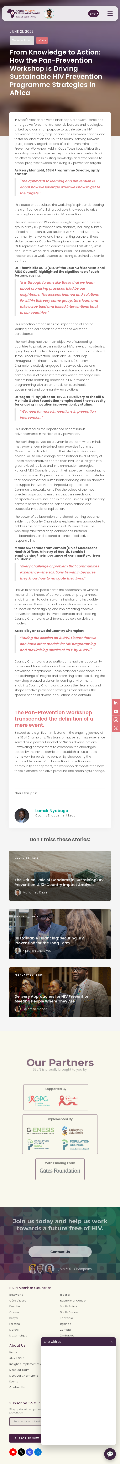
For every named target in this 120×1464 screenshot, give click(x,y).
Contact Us (60, 1255)
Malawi (14, 1329)
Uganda (66, 1324)
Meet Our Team (19, 1370)
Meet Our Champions (23, 1375)
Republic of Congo (73, 1300)
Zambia (65, 1329)
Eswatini (15, 1306)
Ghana (14, 1312)
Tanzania (66, 1318)
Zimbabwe (67, 1335)
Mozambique (18, 1335)
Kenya (13, 1318)
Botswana (16, 1295)
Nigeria (65, 1295)
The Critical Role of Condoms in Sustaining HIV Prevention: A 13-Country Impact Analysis (59, 882)
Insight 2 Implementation (26, 1364)
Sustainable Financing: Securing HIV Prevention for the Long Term (49, 940)
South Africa (68, 1306)
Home (13, 1352)
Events (13, 1381)
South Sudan (69, 1312)
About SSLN (17, 1358)
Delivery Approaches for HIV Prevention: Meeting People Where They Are (52, 999)
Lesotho (14, 1324)
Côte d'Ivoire (17, 1300)
